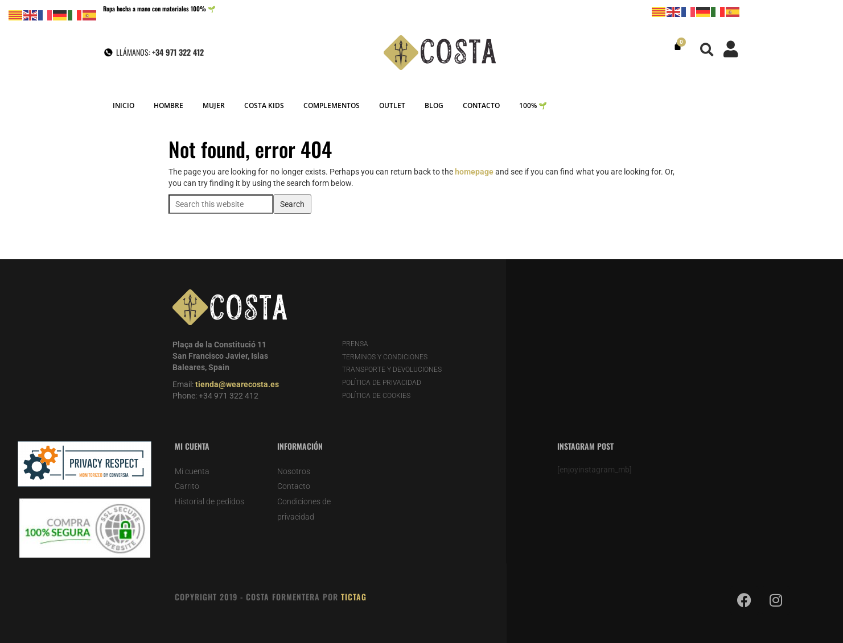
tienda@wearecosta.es (237, 384)
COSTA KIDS (264, 105)
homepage (474, 171)
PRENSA (355, 344)
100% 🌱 (533, 105)
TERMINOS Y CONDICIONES (384, 357)
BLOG (434, 105)
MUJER (214, 105)
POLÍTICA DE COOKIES (376, 396)
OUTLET (392, 105)
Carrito (187, 486)
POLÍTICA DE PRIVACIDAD (381, 383)
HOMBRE (168, 105)
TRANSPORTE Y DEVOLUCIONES (392, 370)
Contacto (293, 486)
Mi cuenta (192, 471)
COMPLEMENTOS (331, 105)
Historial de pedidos (209, 501)
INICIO (123, 105)
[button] (706, 50)
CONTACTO (481, 105)
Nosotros (293, 471)
